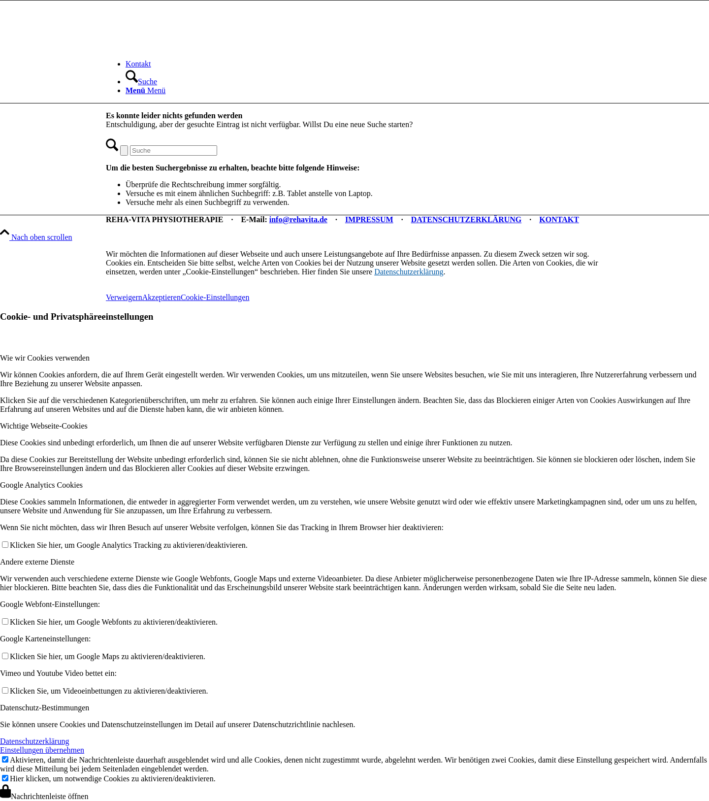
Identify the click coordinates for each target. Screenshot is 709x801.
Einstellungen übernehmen (42, 750)
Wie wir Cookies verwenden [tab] (45, 358)
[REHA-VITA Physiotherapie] (180, 47)
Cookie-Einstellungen (215, 297)
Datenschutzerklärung (408, 271)
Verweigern (124, 297)
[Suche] (141, 81)
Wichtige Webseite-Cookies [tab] (44, 426)
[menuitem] (364, 64)
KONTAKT (559, 219)
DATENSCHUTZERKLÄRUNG (466, 219)
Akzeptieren (161, 297)
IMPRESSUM (369, 219)
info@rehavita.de (298, 219)
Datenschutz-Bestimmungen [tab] (44, 707)
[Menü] (145, 90)
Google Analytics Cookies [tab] (41, 485)
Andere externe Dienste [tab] (37, 562)
